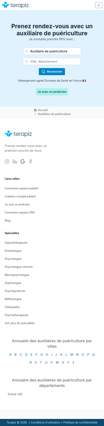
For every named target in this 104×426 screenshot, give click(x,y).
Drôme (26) (15, 394)
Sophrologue (13, 283)
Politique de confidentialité (80, 422)
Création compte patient (20, 196)
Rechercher (52, 72)
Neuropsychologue (17, 274)
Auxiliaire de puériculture (54, 114)
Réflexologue (13, 299)
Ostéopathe (12, 307)
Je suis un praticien (52, 92)
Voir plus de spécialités (19, 323)
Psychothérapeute (16, 315)
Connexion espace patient (21, 188)
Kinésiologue (13, 250)
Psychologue (13, 258)
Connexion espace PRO (20, 212)
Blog (8, 220)
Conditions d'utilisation (45, 422)
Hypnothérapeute (16, 242)
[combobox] (52, 51)
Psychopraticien (15, 291)
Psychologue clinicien (19, 266)
